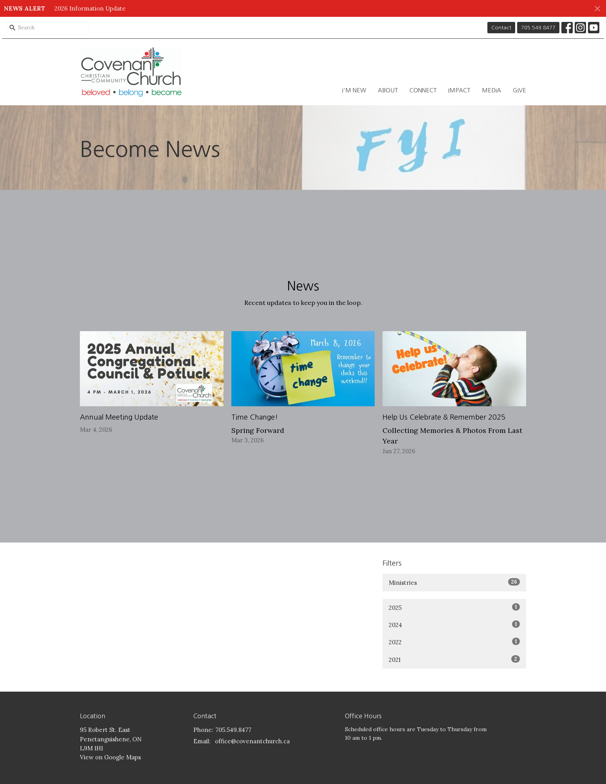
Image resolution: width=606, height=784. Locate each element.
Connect (422, 90)
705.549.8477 (538, 27)
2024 (454, 624)
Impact (459, 90)
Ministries (454, 582)
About (388, 90)
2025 (454, 607)
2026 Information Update (90, 8)
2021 (454, 659)
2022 (454, 642)
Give (519, 90)
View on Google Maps (110, 757)
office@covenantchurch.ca (252, 741)
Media (491, 90)
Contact (501, 27)
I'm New (354, 90)
